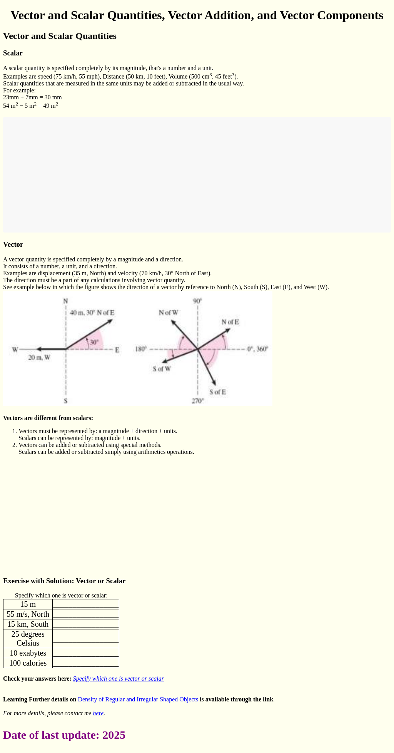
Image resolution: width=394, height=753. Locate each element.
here (98, 713)
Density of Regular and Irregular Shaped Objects (138, 699)
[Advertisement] (197, 175)
